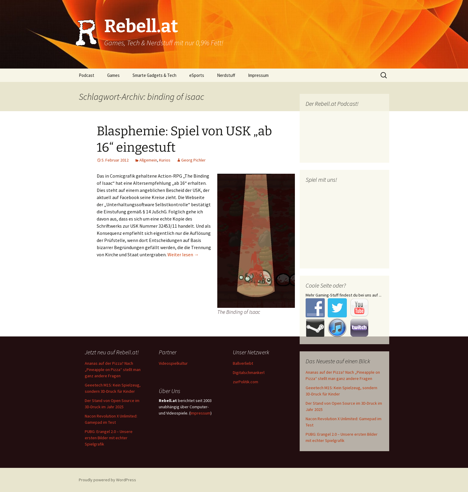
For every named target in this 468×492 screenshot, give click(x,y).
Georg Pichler (193, 160)
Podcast (86, 75)
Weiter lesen (183, 254)
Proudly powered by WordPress (107, 479)
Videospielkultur (173, 363)
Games (113, 75)
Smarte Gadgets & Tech (154, 75)
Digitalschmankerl (248, 372)
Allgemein (148, 160)
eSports (196, 75)
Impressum (258, 75)
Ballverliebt (243, 363)
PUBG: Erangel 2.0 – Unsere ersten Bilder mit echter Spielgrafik (109, 438)
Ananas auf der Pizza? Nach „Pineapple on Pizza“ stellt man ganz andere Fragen (113, 369)
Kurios (164, 160)
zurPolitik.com (245, 381)
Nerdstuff (226, 75)
